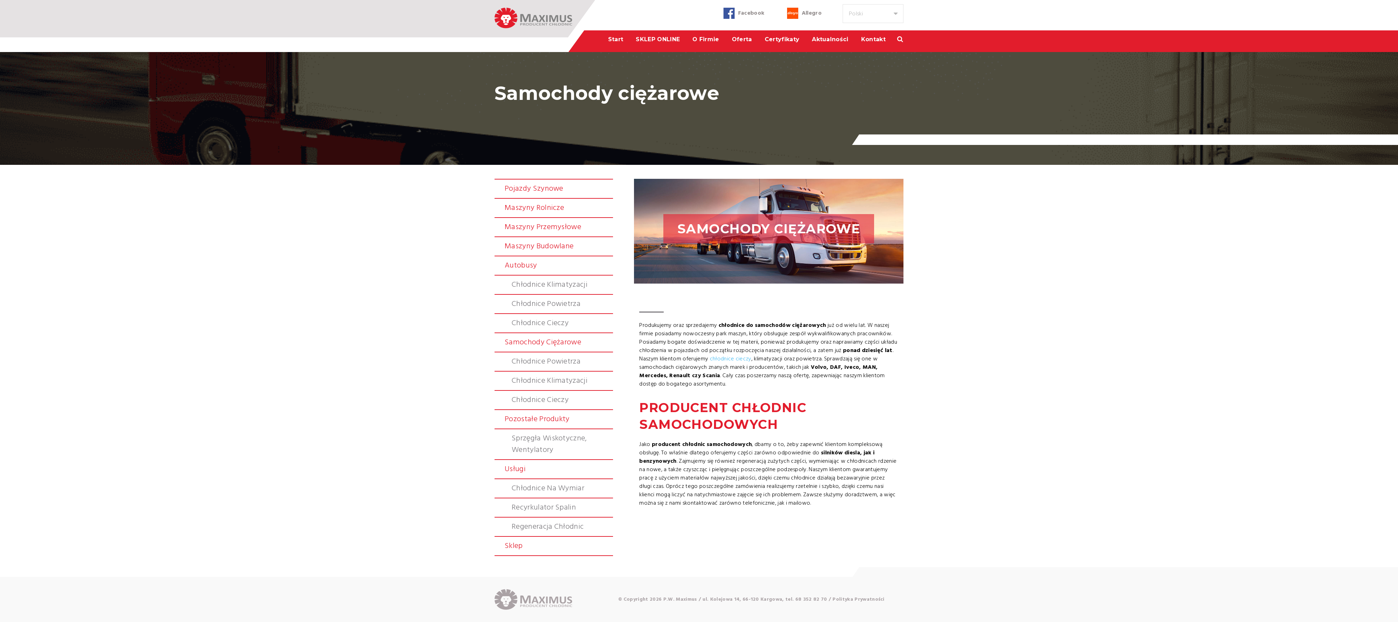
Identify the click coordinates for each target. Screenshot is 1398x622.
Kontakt (873, 39)
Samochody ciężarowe (543, 342)
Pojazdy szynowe (534, 189)
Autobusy (521, 265)
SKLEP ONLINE (658, 39)
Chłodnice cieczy (540, 323)
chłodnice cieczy (730, 359)
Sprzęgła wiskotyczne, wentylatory (549, 444)
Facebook (751, 13)
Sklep (514, 546)
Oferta (742, 39)
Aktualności (830, 39)
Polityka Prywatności (858, 599)
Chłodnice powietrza (546, 304)
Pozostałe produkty (537, 419)
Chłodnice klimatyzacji (550, 285)
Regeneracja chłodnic (548, 527)
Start (616, 39)
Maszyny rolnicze (534, 208)
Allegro (812, 13)
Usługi (515, 469)
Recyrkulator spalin (544, 507)
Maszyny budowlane (539, 246)
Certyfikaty (782, 39)
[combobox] (873, 13)
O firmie (705, 39)
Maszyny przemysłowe (543, 227)
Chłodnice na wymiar (548, 488)
